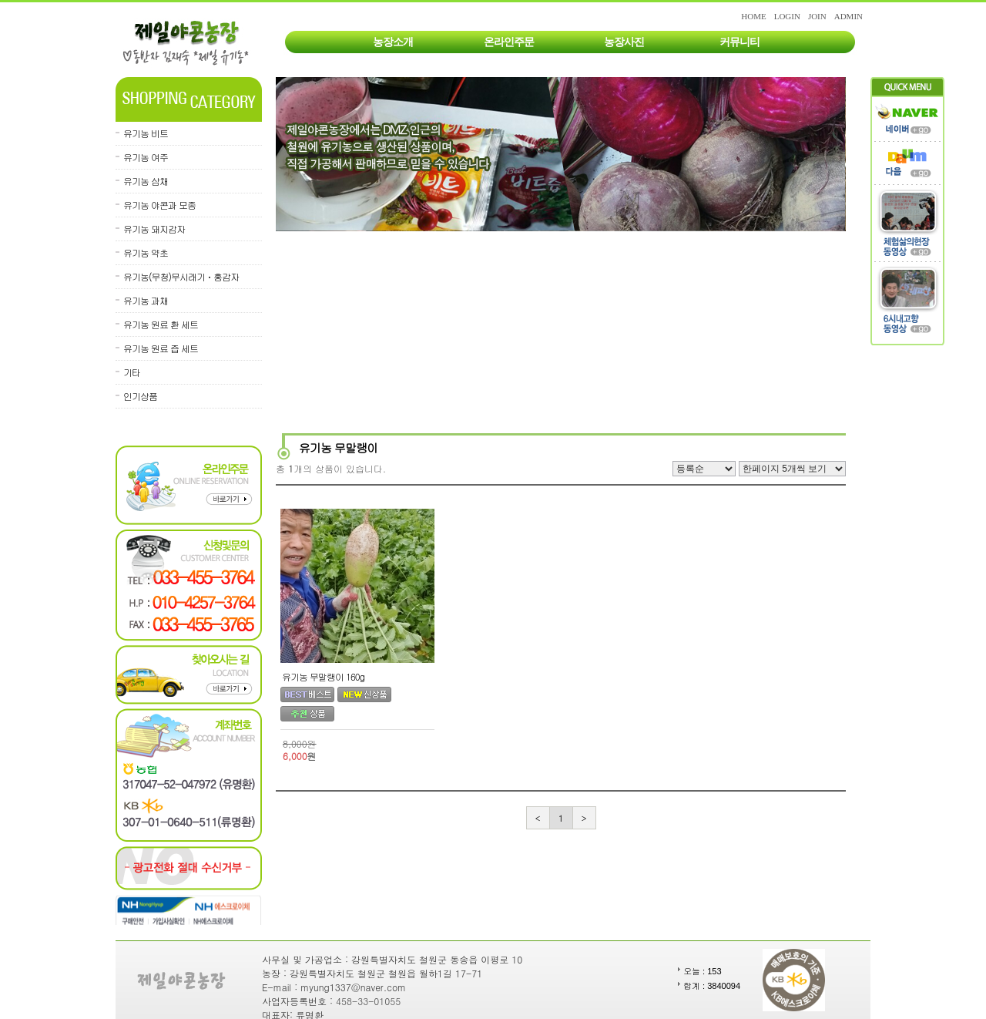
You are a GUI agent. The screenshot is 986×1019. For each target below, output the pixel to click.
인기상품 (140, 395)
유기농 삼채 (145, 180)
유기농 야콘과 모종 (159, 204)
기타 (131, 371)
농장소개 (393, 42)
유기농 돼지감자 (154, 228)
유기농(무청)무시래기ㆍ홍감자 (181, 276)
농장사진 (624, 42)
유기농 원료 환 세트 (160, 324)
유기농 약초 (145, 252)
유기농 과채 (145, 300)
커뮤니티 (739, 42)
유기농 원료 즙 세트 (160, 348)
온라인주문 (509, 42)
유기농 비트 (145, 133)
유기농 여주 (145, 156)
